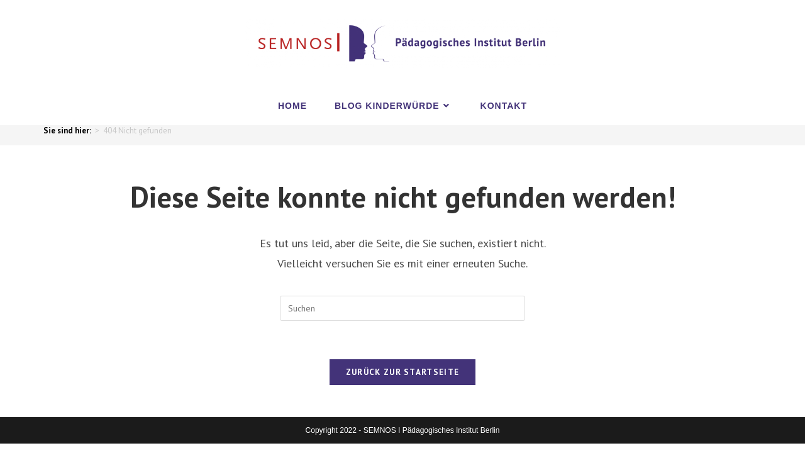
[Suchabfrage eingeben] (402, 308)
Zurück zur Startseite (402, 372)
